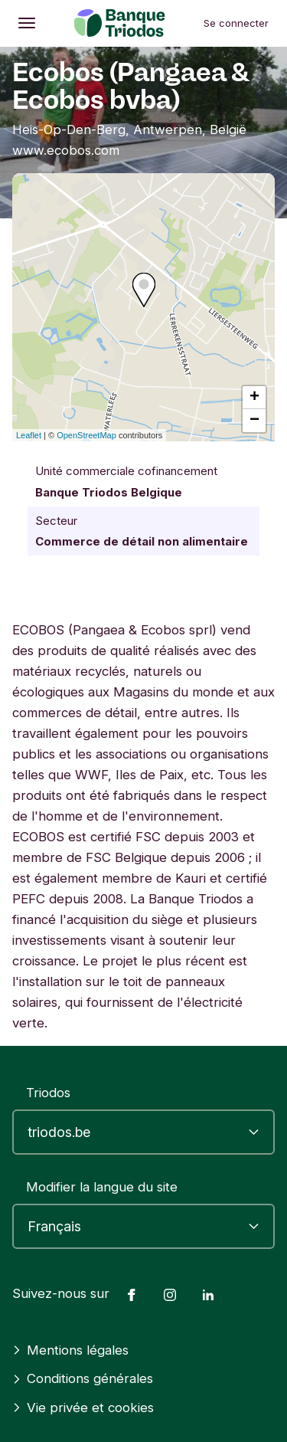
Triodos (48, 1092)
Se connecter (236, 23)
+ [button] (254, 397)
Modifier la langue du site (102, 1187)
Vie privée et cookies (83, 1407)
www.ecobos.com (65, 150)
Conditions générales (82, 1378)
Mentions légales (70, 1350)
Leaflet (28, 435)
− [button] (254, 420)
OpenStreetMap (86, 435)
